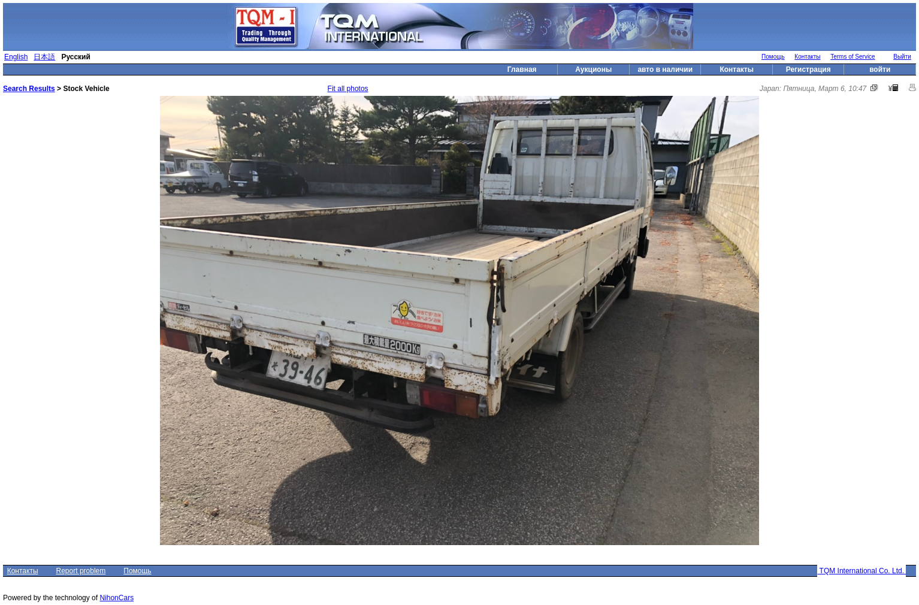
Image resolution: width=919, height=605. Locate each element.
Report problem (81, 571)
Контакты (807, 56)
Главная (522, 69)
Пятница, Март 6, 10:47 (824, 88)
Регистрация (808, 69)
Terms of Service (852, 56)
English (16, 57)
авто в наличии (665, 69)
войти (879, 69)
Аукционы (593, 69)
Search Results (29, 88)
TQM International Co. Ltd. (861, 571)
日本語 (44, 57)
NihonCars (116, 598)
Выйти (902, 56)
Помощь (773, 56)
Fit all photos (348, 88)
